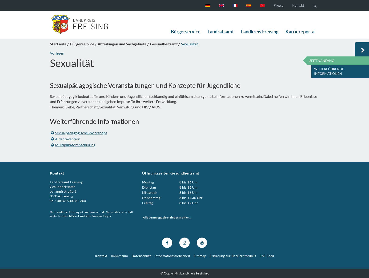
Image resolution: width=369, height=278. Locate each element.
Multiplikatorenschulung (73, 145)
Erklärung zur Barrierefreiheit (233, 256)
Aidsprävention (65, 138)
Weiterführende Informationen (329, 71)
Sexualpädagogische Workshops (79, 133)
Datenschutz (141, 256)
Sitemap (200, 256)
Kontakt (298, 5)
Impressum (119, 256)
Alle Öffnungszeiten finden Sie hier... (167, 217)
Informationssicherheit (172, 256)
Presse (278, 5)
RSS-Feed (267, 256)
